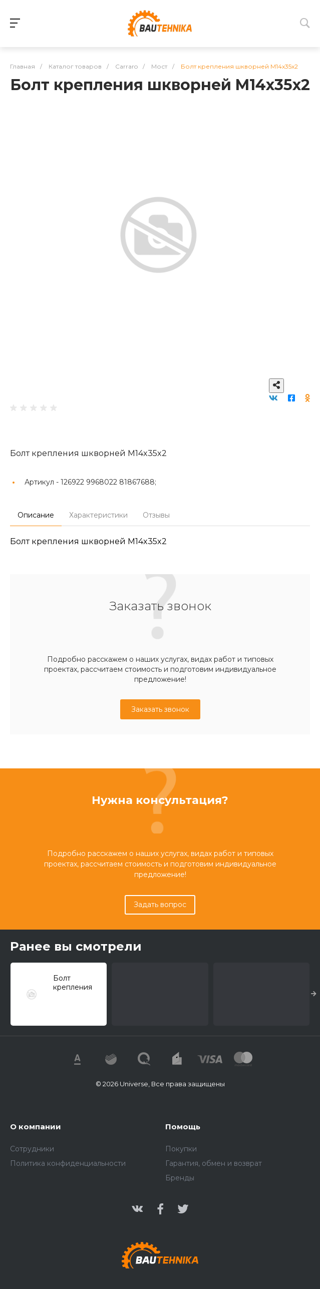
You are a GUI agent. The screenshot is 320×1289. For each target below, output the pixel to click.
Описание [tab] (36, 515)
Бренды (179, 1177)
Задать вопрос (160, 904)
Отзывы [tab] (156, 515)
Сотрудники (32, 1148)
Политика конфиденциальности (68, 1163)
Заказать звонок (160, 709)
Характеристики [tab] (98, 515)
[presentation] (313, 994)
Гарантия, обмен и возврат (213, 1163)
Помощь (182, 1126)
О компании (35, 1126)
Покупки (181, 1148)
